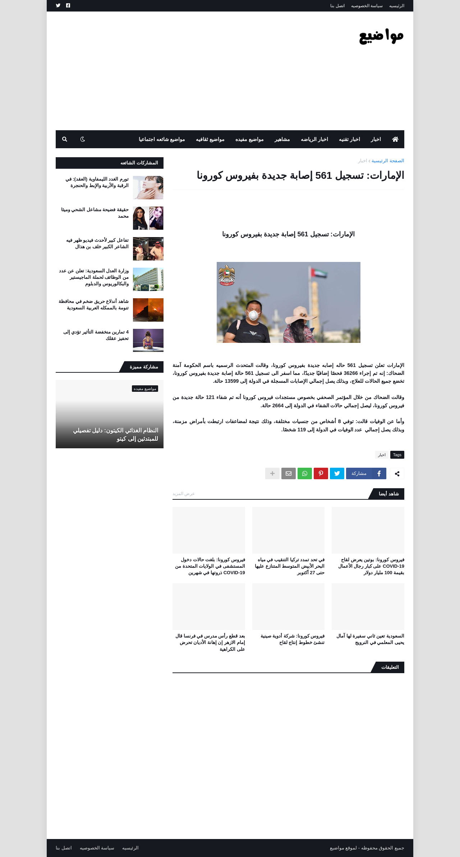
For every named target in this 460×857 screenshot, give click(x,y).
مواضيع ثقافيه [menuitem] (210, 139)
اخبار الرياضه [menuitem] (314, 139)
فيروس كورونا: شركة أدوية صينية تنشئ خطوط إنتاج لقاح (293, 639)
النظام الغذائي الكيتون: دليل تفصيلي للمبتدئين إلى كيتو (115, 434)
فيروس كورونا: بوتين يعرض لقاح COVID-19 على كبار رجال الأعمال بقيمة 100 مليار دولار (371, 566)
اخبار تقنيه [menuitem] (349, 139)
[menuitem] (395, 139)
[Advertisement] (186, 71)
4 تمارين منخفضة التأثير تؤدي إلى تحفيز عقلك (96, 335)
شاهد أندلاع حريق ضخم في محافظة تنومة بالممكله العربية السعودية (94, 304)
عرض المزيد (183, 493)
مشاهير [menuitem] (282, 139)
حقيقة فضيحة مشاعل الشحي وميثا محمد (95, 213)
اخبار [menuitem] (376, 139)
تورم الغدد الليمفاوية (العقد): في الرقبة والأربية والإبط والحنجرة (97, 182)
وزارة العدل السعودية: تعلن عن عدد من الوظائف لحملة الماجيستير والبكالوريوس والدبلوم (94, 277)
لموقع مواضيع (343, 848)
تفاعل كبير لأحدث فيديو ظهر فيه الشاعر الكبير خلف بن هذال (97, 243)
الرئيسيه (396, 5)
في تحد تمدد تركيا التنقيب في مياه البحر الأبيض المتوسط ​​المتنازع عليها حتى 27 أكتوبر (290, 566)
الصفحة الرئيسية (388, 160)
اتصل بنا (337, 5)
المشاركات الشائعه (139, 162)
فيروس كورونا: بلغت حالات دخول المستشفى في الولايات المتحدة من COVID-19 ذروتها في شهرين (210, 566)
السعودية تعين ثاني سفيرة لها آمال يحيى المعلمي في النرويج (370, 639)
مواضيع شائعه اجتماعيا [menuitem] (162, 139)
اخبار (362, 160)
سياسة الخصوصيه (367, 5)
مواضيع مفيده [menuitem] (249, 139)
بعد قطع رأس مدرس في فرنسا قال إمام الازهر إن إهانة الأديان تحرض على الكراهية (210, 642)
